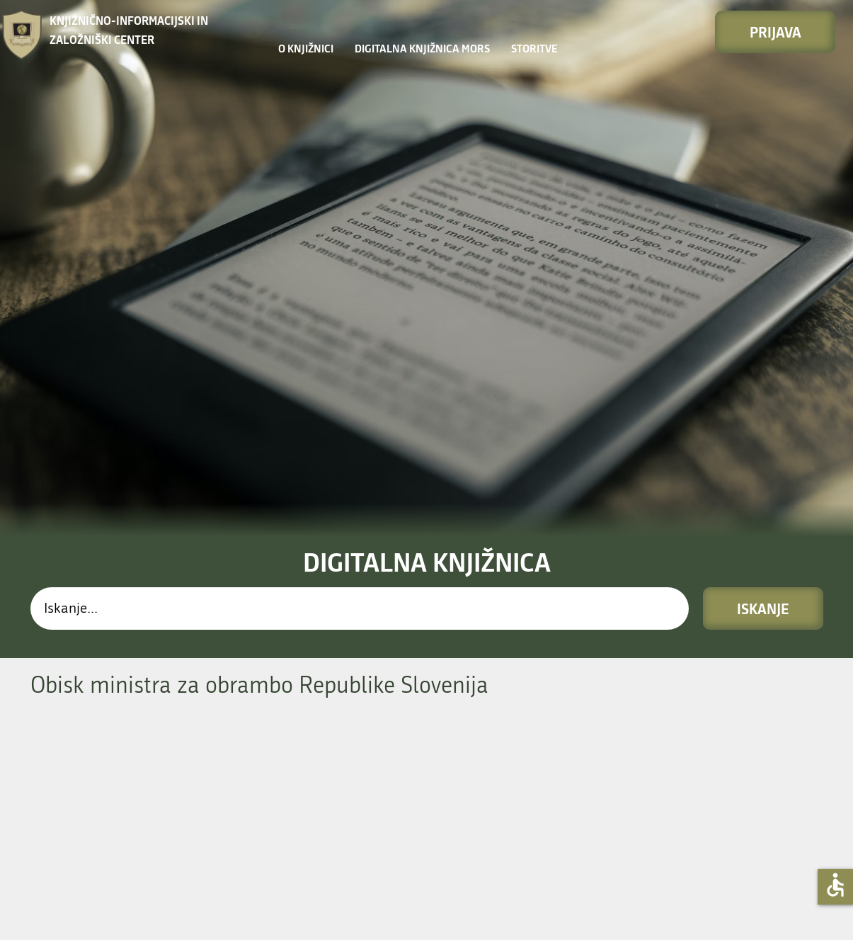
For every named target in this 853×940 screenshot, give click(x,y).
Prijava (775, 32)
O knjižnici (305, 48)
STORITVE (534, 48)
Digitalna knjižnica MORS (422, 48)
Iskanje (763, 608)
